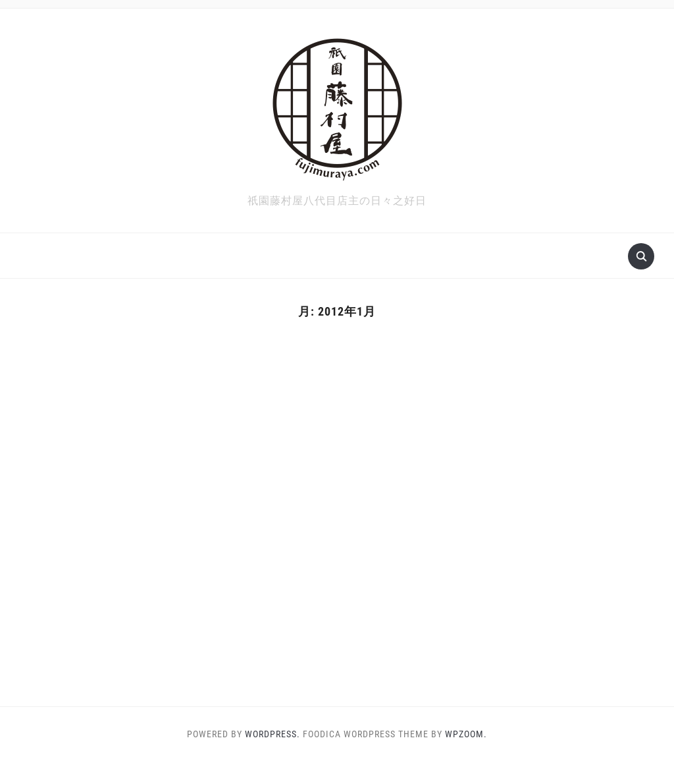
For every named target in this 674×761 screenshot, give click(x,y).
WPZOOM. (466, 734)
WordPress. (272, 734)
